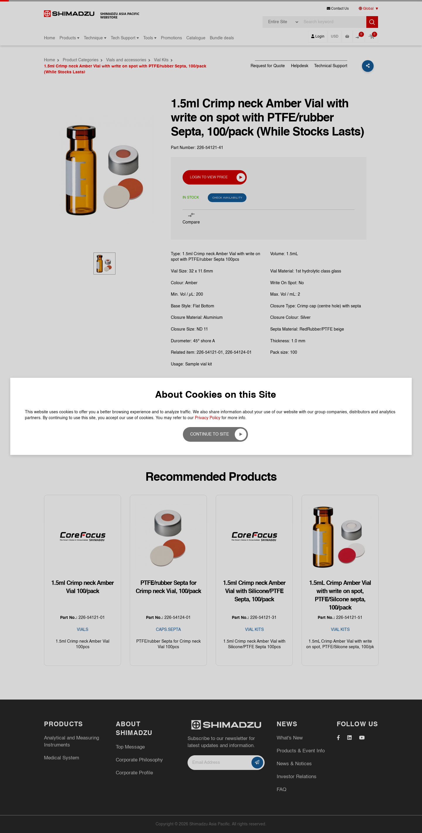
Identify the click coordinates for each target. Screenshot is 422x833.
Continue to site (209, 434)
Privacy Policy (207, 418)
